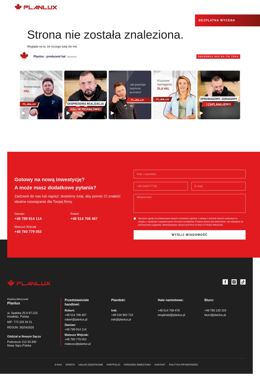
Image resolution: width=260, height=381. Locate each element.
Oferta (153, 7)
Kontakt (239, 7)
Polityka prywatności (183, 364)
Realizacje (199, 7)
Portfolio (113, 364)
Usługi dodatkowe (174, 7)
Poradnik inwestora (137, 364)
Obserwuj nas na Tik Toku (218, 56)
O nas (138, 7)
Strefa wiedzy (221, 7)
